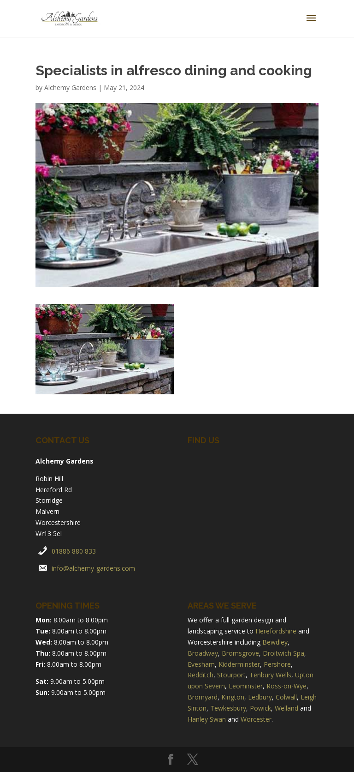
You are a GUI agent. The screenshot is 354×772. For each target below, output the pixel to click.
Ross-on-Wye (286, 686)
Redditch (200, 674)
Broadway (203, 653)
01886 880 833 (74, 551)
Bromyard (203, 697)
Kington (232, 697)
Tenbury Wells (270, 674)
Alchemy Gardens (70, 87)
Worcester (256, 719)
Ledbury (260, 697)
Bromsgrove (240, 653)
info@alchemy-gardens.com (93, 568)
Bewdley (275, 642)
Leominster (246, 686)
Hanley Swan (207, 719)
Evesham (201, 664)
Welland (286, 708)
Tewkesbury (228, 708)
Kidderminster (239, 664)
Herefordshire (275, 631)
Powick (260, 708)
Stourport (231, 674)
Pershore (277, 664)
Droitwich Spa (283, 653)
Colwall (286, 697)
